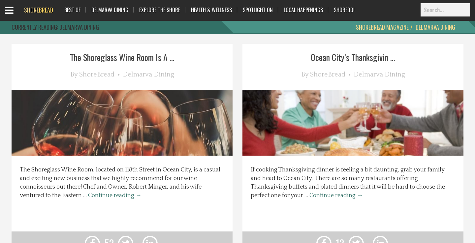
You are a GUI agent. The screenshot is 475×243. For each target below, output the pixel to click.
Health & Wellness (211, 10)
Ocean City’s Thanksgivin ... (353, 57)
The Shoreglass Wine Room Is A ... (122, 57)
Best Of (72, 10)
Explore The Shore (159, 10)
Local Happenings (303, 10)
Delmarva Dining (109, 10)
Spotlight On (258, 10)
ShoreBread (96, 74)
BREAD (38, 10)
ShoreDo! (344, 10)
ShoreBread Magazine (382, 27)
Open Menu (17, 16)
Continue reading (115, 195)
